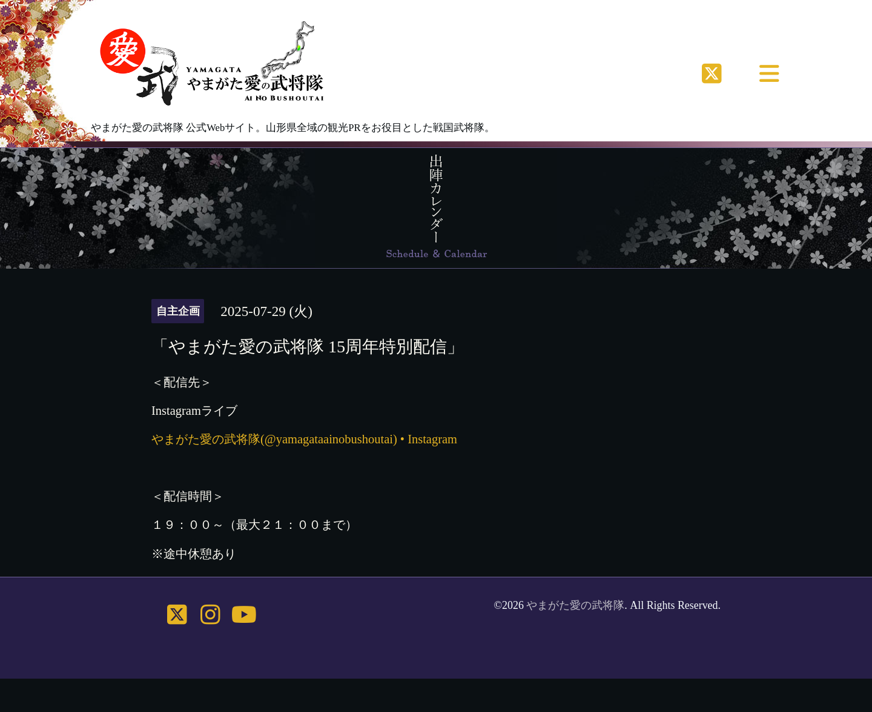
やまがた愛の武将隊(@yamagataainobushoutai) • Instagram (304, 439)
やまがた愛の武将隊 (575, 605)
